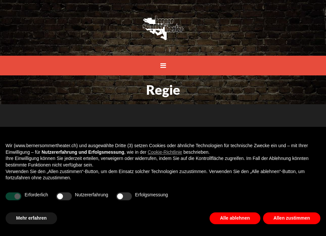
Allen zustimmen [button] (292, 218)
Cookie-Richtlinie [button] (165, 152)
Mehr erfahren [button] (31, 218)
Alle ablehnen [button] (235, 218)
